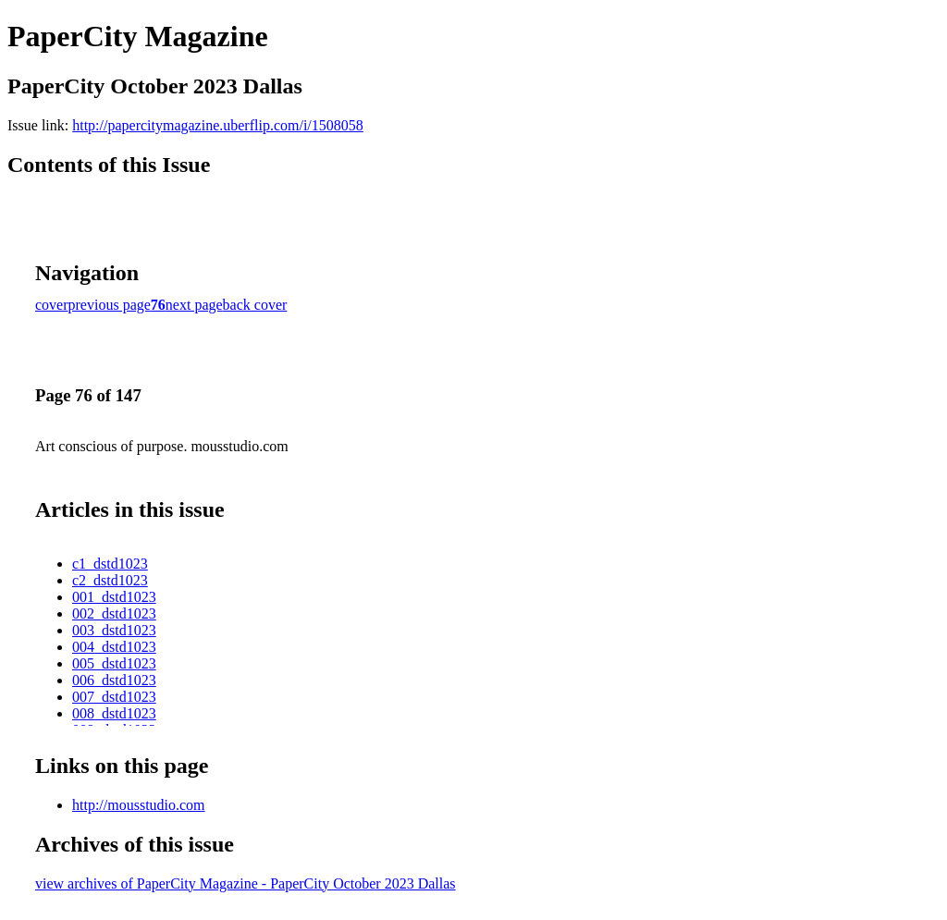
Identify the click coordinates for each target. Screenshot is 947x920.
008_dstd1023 (114, 713)
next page (194, 305)
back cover (255, 305)
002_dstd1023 (114, 613)
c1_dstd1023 (110, 563)
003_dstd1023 (114, 630)
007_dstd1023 (114, 697)
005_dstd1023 (114, 663)
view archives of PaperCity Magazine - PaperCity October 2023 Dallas (245, 883)
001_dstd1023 (114, 597)
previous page (109, 305)
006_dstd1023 (114, 680)
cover (51, 305)
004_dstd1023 (114, 647)
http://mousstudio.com (138, 805)
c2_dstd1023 (110, 580)
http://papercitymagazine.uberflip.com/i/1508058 (217, 125)
